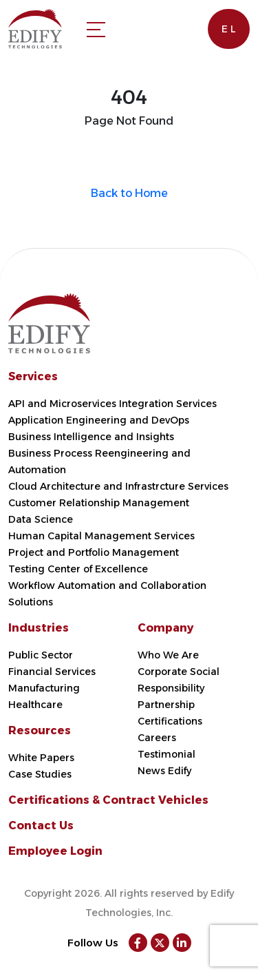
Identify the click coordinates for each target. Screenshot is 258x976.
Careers (157, 737)
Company (165, 627)
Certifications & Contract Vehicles (108, 800)
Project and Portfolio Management (93, 552)
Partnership (166, 704)
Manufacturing (44, 688)
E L (229, 29)
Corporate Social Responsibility (178, 679)
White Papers (41, 757)
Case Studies (40, 774)
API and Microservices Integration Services (112, 403)
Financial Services (52, 671)
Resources (39, 730)
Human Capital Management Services (101, 536)
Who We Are (168, 655)
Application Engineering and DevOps (98, 420)
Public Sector (40, 655)
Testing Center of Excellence (78, 569)
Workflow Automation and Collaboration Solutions (107, 593)
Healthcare (35, 704)
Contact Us (41, 825)
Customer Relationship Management (98, 503)
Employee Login (55, 851)
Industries (38, 627)
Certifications (170, 721)
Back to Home (129, 193)
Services (33, 376)
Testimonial (166, 754)
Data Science (40, 519)
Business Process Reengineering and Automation (99, 461)
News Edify (164, 771)
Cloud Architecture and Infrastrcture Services (118, 486)
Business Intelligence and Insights (91, 436)
